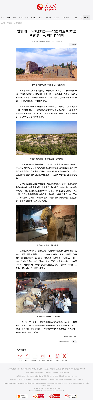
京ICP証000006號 (77, 383)
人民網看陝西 (18, 23)
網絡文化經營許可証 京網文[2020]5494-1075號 (38, 383)
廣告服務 (39, 369)
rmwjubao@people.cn (71, 376)
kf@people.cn (30, 376)
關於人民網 (21, 369)
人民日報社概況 (12, 369)
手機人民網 (35, 357)
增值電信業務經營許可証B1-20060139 (44, 379)
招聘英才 (33, 369)
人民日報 (20, 357)
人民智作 (64, 357)
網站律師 (70, 369)
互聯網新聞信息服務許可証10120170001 (21, 379)
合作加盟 (45, 369)
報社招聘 (27, 369)
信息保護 (76, 369)
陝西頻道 (9, 23)
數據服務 (58, 369)
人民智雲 (57, 357)
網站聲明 (64, 369)
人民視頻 (49, 357)
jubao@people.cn (64, 372)
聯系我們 (82, 369)
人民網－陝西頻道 (56, 41)
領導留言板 (42, 357)
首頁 (2, 17)
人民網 (3, 23)
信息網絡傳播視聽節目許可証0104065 (14, 383)
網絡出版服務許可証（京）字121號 (62, 383)
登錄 (87, 17)
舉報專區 (48, 17)
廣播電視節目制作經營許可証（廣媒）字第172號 (69, 379)
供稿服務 (52, 369)
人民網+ (27, 357)
